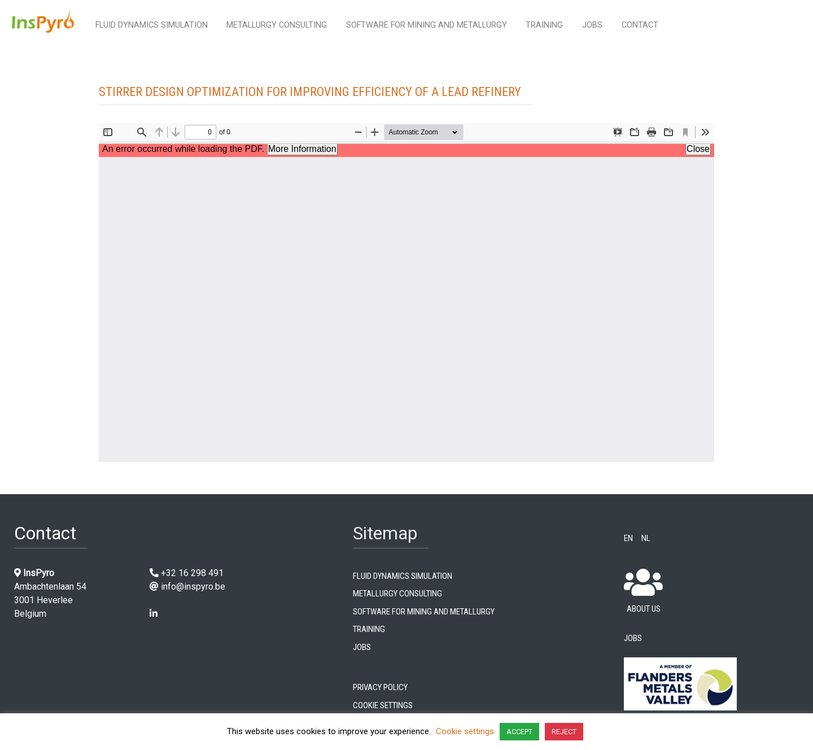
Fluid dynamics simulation (151, 25)
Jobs (592, 25)
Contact (640, 25)
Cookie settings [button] (465, 731)
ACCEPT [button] (519, 731)
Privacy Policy (380, 686)
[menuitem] (632, 537)
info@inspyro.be (193, 586)
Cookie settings (383, 704)
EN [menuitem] (628, 537)
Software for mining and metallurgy (426, 25)
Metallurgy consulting (276, 25)
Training (544, 25)
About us (643, 591)
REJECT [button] (564, 731)
